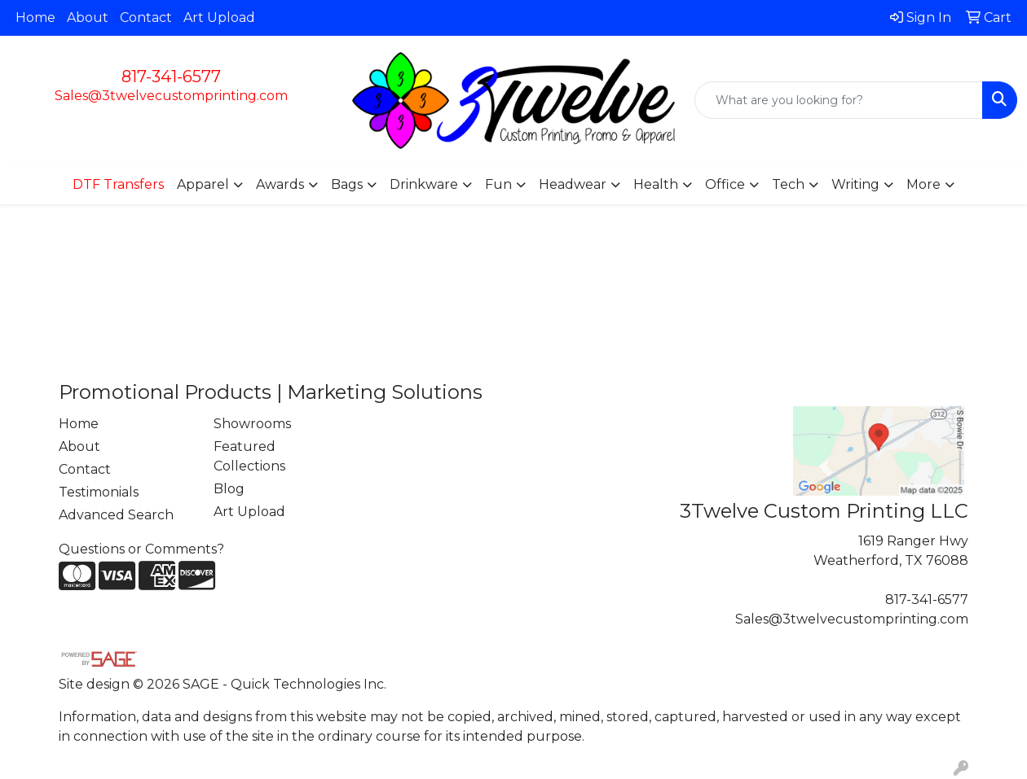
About (87, 17)
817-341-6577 (171, 76)
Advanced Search (116, 515)
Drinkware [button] (424, 184)
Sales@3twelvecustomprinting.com (171, 95)
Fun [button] (498, 184)
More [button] (923, 184)
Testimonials (99, 492)
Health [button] (655, 184)
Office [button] (725, 184)
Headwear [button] (572, 184)
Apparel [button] (203, 184)
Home (35, 17)
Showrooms (252, 423)
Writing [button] (855, 184)
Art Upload (219, 17)
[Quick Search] (838, 100)
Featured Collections (249, 456)
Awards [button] (280, 184)
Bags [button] (347, 184)
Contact (146, 17)
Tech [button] (788, 184)
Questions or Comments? (141, 549)
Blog (229, 489)
